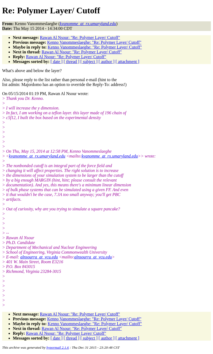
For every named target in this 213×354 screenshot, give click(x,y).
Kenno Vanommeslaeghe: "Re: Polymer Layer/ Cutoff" (94, 42)
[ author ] (107, 61)
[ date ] (57, 61)
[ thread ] (71, 61)
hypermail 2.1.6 (58, 347)
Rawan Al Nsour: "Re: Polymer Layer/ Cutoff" (80, 37)
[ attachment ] (127, 61)
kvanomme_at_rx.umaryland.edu (37, 156)
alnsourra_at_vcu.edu (39, 257)
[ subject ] (89, 61)
